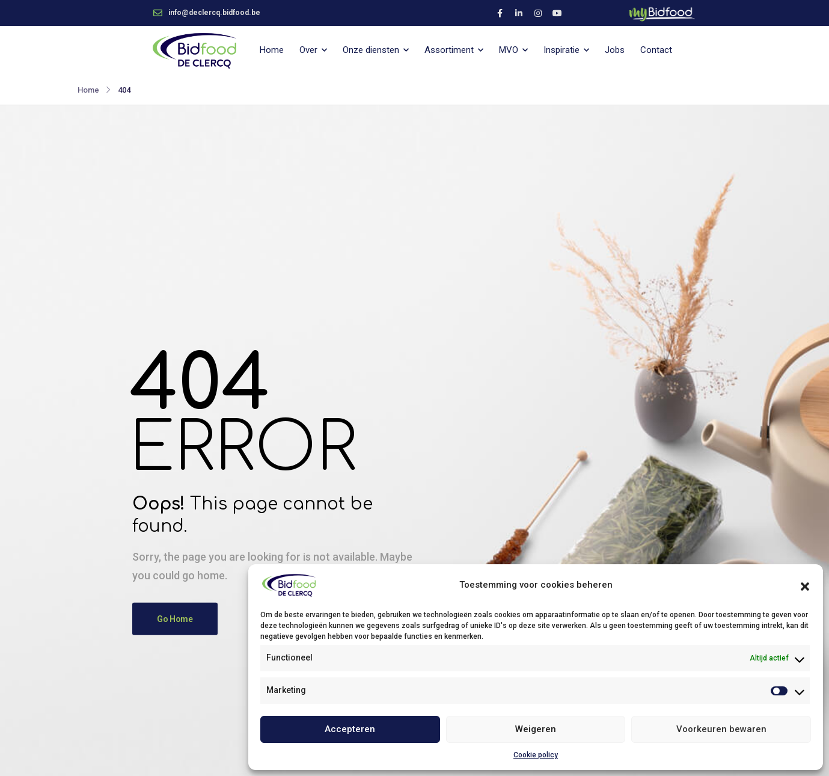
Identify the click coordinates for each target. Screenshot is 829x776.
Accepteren (350, 729)
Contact (656, 50)
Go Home (175, 619)
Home (272, 50)
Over (308, 50)
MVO (508, 50)
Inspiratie (561, 50)
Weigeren (535, 729)
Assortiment (449, 50)
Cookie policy (535, 755)
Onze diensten (371, 50)
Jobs (615, 50)
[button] (805, 585)
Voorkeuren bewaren (721, 729)
